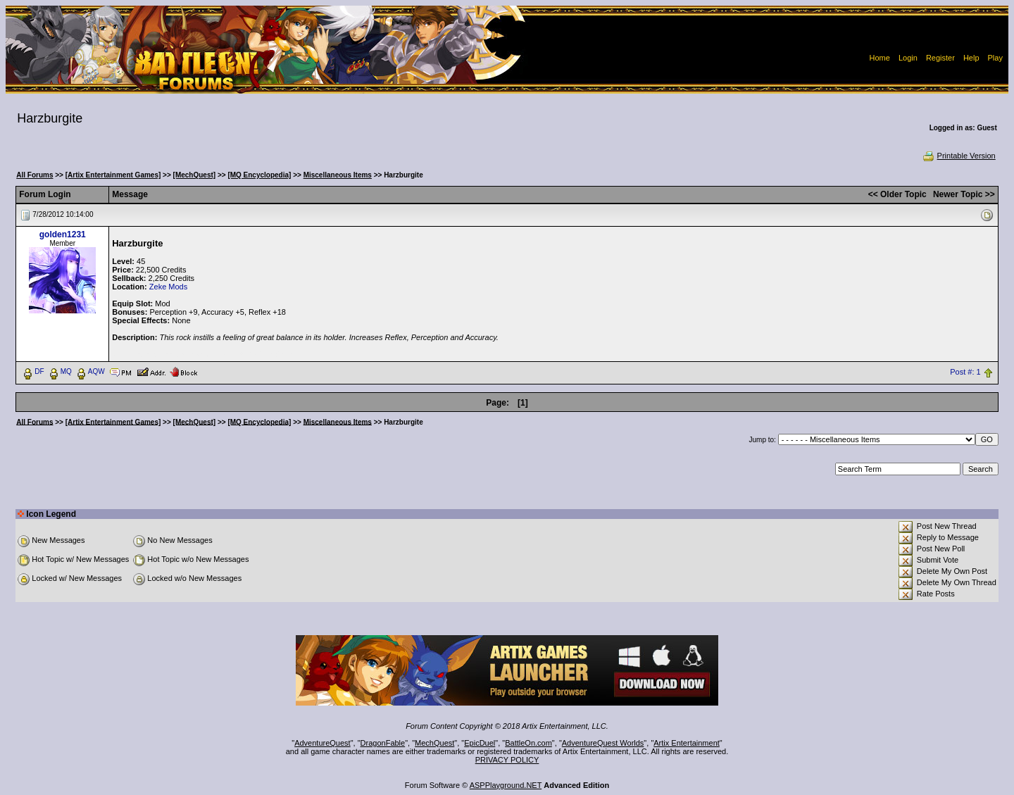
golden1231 (62, 234)
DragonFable (383, 743)
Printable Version (959, 155)
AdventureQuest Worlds (603, 743)
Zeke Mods (168, 286)
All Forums (34, 175)
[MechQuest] (194, 175)
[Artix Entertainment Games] (113, 175)
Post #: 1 (965, 372)
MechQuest (434, 743)
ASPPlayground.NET (506, 785)
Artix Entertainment (686, 743)
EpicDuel (479, 743)
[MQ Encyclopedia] (259, 175)
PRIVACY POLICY (507, 760)
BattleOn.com (528, 743)
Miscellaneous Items (337, 175)
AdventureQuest (322, 743)
